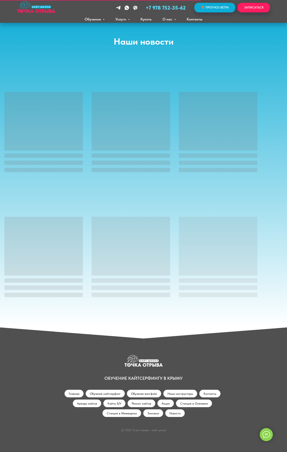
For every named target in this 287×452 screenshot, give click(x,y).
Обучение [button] (93, 19)
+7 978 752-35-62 (166, 8)
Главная (74, 393)
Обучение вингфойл (144, 393)
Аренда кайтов (87, 403)
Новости (175, 413)
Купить (146, 19)
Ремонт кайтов (141, 403)
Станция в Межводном (122, 413)
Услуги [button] (121, 19)
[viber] (135, 7)
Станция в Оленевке (194, 403)
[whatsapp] (127, 7)
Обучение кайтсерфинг (105, 393)
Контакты (194, 19)
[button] (253, 8)
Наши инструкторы (180, 393)
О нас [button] (167, 19)
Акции (166, 403)
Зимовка (153, 413)
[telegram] (118, 7)
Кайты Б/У (114, 403)
